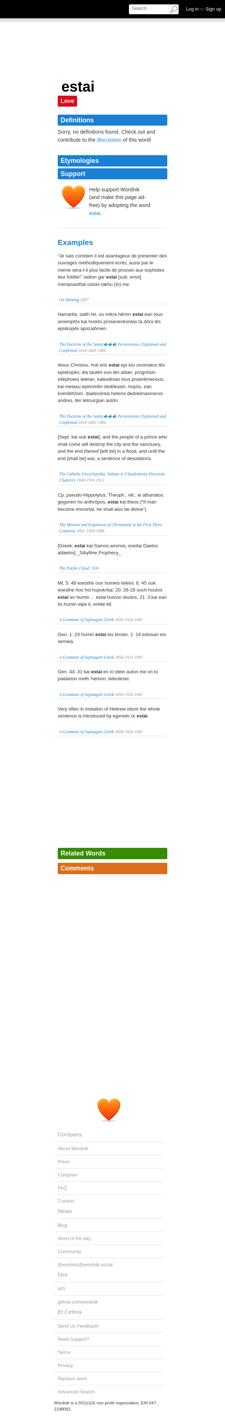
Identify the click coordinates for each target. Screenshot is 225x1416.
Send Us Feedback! (78, 1326)
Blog (62, 1225)
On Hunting (69, 300)
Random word (72, 1378)
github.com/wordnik (78, 1302)
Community (69, 1251)
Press (64, 1161)
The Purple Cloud (74, 568)
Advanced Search (76, 1391)
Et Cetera (69, 1312)
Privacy (65, 1365)
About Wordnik (73, 1148)
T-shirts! (66, 1201)
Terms (64, 1352)
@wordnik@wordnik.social (85, 1264)
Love (67, 101)
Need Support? (73, 1339)
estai (94, 213)
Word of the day (74, 1238)
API (61, 1288)
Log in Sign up (203, 9)
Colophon (68, 1175)
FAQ (62, 1188)
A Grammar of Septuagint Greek (86, 619)
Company (70, 1134)
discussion (109, 140)
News (65, 1211)
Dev (63, 1274)
